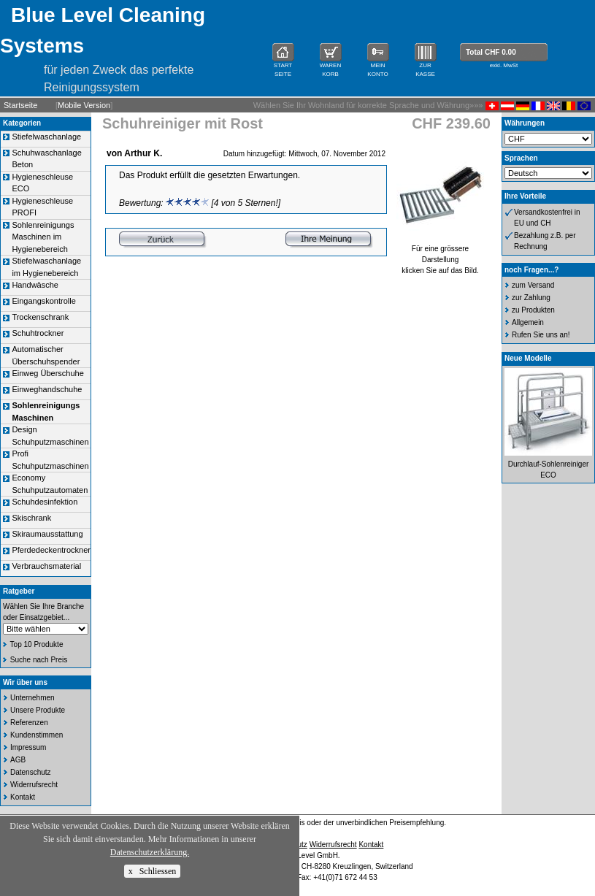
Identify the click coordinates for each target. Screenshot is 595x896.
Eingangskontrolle (43, 300)
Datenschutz (30, 772)
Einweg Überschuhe (47, 373)
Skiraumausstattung (47, 533)
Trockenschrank (40, 317)
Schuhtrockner (38, 333)
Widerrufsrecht (34, 785)
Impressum (28, 747)
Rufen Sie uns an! (541, 335)
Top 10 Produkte (37, 644)
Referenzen (29, 723)
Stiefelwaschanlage (46, 136)
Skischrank (31, 517)
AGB (18, 760)
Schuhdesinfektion (44, 501)
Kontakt (22, 797)
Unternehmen (32, 698)
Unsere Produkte (37, 710)
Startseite (20, 105)
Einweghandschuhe (47, 389)
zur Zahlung (531, 298)
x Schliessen (152, 871)
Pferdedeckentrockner (51, 549)
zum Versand (533, 285)
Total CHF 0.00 (491, 52)
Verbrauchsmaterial (46, 566)
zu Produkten (533, 310)
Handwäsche (35, 284)
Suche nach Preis (38, 660)
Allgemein (528, 322)
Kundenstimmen (36, 735)
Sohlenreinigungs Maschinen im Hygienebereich (43, 237)
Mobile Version (84, 105)
